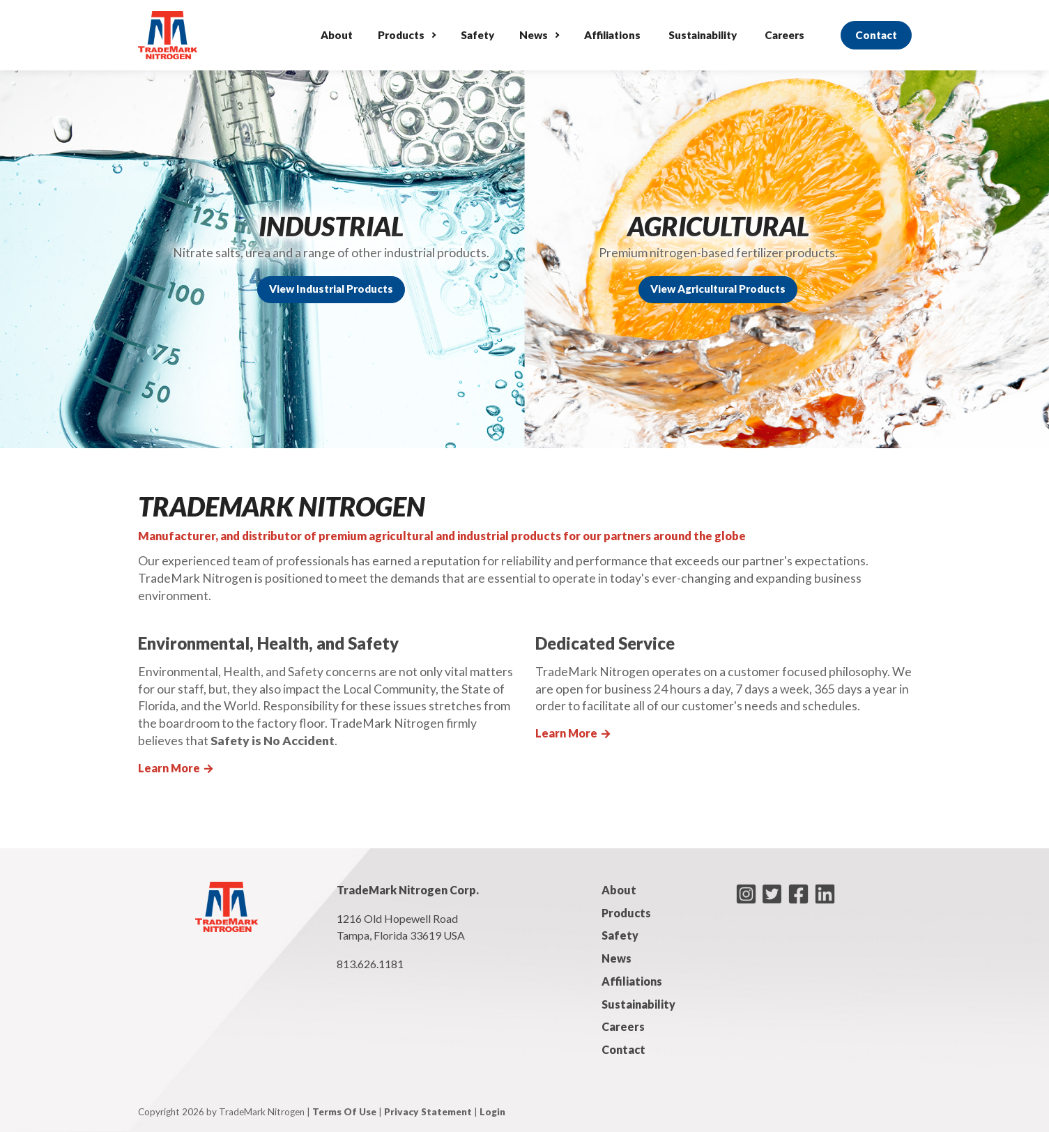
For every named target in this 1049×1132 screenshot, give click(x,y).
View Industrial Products (331, 288)
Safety (477, 35)
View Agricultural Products (718, 288)
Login (492, 1111)
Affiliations (612, 35)
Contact (876, 35)
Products (401, 35)
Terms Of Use (344, 1111)
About (337, 35)
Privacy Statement (428, 1111)
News (533, 35)
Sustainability (702, 35)
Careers (784, 35)
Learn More (176, 767)
